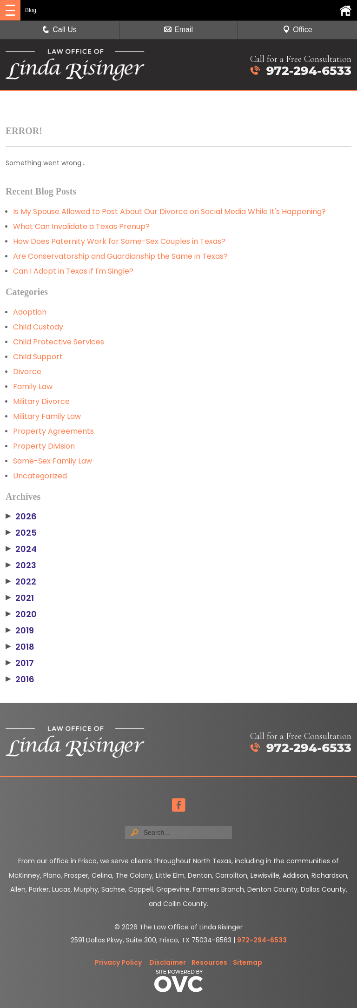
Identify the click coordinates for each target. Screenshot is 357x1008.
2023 (21, 565)
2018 (20, 647)
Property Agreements (53, 431)
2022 (21, 581)
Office (297, 30)
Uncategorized (40, 475)
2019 (20, 630)
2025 (21, 533)
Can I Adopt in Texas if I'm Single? (73, 271)
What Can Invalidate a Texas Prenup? (81, 226)
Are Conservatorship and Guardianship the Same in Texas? (120, 256)
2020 (21, 614)
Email (178, 30)
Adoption (29, 312)
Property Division (44, 446)
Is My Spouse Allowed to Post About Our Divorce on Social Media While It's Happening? (169, 211)
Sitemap (247, 962)
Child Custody (38, 327)
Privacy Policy (118, 962)
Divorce (27, 371)
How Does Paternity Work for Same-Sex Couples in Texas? (119, 241)
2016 (20, 679)
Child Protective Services (58, 341)
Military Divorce (41, 401)
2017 (20, 663)
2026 (21, 516)
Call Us (59, 30)
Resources (209, 962)
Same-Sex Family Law (52, 461)
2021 (20, 598)
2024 (21, 549)
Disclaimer (167, 962)
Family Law (33, 386)
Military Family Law (47, 416)
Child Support (38, 356)
